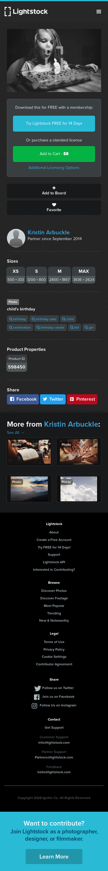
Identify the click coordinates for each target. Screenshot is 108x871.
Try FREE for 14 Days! (54, 547)
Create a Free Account (54, 539)
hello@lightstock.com (54, 771)
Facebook (23, 399)
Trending (54, 613)
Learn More (54, 856)
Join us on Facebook (58, 696)
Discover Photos (54, 590)
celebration (20, 327)
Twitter (53, 399)
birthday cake (44, 318)
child (68, 318)
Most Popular (54, 605)
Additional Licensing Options (54, 168)
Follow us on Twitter (58, 687)
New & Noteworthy (54, 620)
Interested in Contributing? (54, 569)
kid (74, 327)
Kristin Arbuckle (49, 232)
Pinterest (82, 399)
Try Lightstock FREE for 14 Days (54, 123)
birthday (17, 318)
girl (89, 327)
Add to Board (54, 191)
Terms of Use (54, 641)
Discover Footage (54, 598)
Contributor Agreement (54, 664)
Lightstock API (54, 561)
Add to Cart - (54, 154)
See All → (15, 433)
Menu (98, 11)
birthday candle (51, 327)
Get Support (54, 727)
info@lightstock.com (54, 742)
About (54, 532)
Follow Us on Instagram (58, 705)
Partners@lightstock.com (54, 757)
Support (54, 554)
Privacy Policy (54, 649)
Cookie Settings (54, 656)
